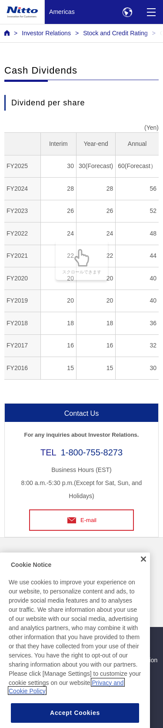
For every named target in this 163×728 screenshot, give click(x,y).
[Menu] (151, 12)
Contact (94, 557)
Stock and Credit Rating (115, 33)
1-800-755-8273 (92, 452)
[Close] (143, 612)
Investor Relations (46, 33)
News (12, 557)
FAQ (10, 575)
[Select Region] (127, 12)
